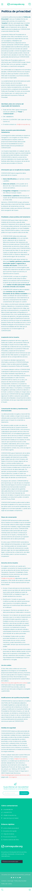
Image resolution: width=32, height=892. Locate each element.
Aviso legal (10, 880)
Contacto (4, 880)
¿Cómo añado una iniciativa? (11, 828)
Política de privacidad (20, 880)
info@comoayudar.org (23, 124)
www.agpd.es (13, 777)
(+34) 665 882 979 (8, 809)
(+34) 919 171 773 (7, 812)
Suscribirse (24, 793)
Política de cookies (6, 883)
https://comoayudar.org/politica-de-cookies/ (14, 683)
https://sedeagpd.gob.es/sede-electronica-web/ (15, 775)
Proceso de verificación (9, 836)
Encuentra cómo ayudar (10, 831)
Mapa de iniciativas (9, 834)
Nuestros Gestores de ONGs (11, 839)
